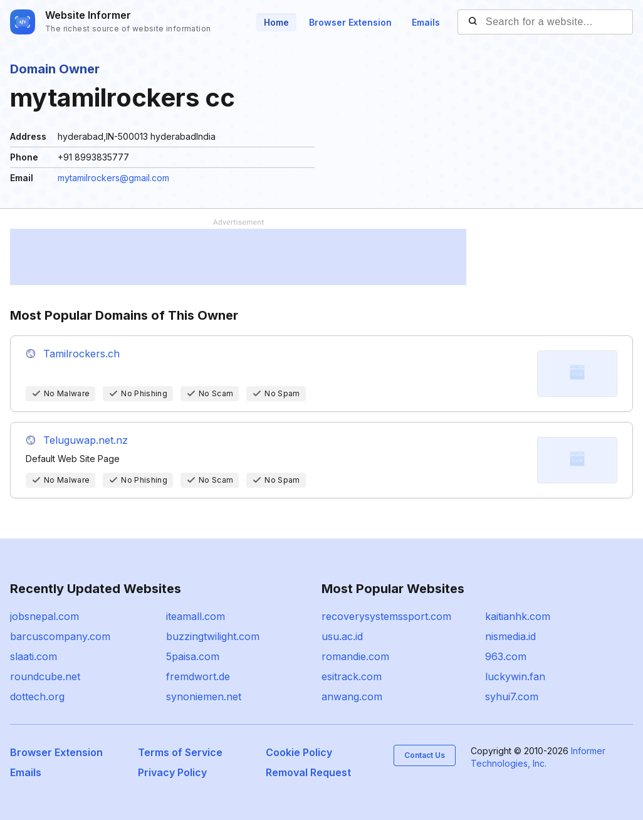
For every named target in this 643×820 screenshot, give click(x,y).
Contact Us (424, 755)
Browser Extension (350, 22)
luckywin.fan (515, 676)
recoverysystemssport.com (386, 616)
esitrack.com (352, 676)
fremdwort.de (198, 676)
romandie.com (355, 656)
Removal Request (308, 772)
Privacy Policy (172, 772)
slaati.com (33, 656)
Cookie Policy (299, 752)
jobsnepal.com (44, 616)
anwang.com (352, 696)
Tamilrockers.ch (81, 353)
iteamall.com (195, 616)
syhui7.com (511, 696)
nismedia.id (510, 636)
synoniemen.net (203, 696)
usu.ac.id (342, 636)
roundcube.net (45, 676)
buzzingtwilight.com (212, 636)
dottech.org (37, 696)
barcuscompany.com (60, 636)
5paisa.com (192, 656)
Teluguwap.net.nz (85, 440)
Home (276, 22)
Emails (426, 22)
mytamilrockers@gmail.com (113, 177)
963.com (505, 656)
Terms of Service (180, 752)
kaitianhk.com (517, 616)
